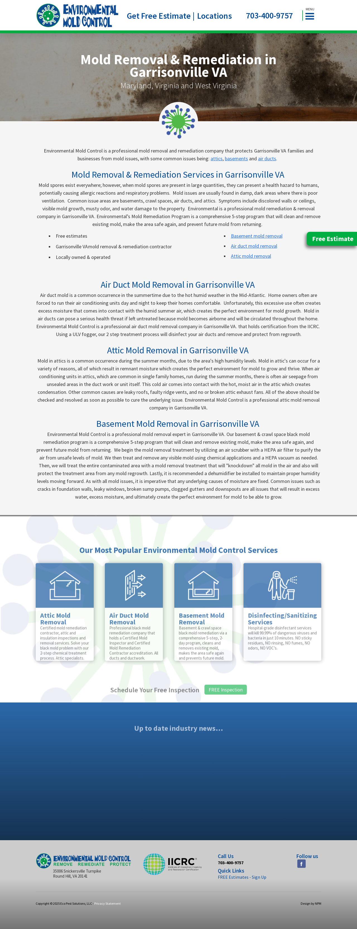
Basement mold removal (257, 236)
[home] (77, 15)
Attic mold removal (251, 256)
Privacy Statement (107, 903)
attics (217, 158)
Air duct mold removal (254, 246)
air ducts (267, 158)
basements (236, 158)
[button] (312, 15)
